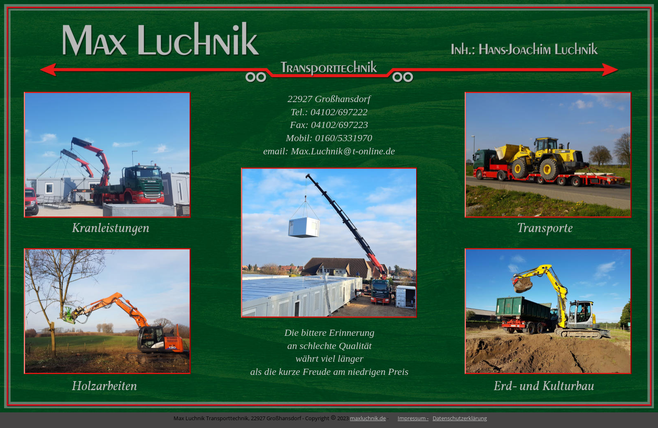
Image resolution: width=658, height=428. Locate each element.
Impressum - (413, 418)
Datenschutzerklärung (460, 418)
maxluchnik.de (368, 418)
